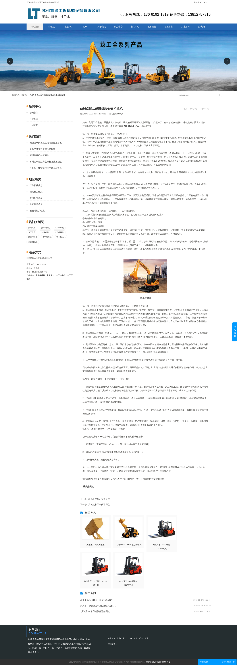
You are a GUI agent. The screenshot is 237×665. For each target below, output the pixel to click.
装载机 (51, 26)
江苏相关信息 (36, 185)
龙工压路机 (47, 237)
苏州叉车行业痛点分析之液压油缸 (46, 161)
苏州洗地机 (61, 237)
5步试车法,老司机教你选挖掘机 (95, 611)
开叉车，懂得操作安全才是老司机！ (47, 168)
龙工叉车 (32, 232)
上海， (131, 638)
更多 (146, 638)
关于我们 (101, 26)
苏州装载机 (46, 95)
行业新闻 (34, 119)
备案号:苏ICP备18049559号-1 (157, 662)
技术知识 (34, 125)
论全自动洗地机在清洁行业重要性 (46, 142)
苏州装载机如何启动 (39, 155)
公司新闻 (34, 112)
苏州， (136, 638)
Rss (206, 2)
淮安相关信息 (36, 204)
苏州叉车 (34, 95)
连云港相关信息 (37, 210)
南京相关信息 (36, 191)
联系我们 (202, 26)
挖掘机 (68, 26)
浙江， (125, 638)
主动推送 (197, 2)
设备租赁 (152, 26)
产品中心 (118, 26)
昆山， (142, 638)
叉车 (85, 26)
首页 (185, 109)
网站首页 (35, 26)
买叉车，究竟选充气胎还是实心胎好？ (98, 605)
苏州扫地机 (32, 242)
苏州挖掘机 (45, 232)
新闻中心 (135, 26)
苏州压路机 (32, 237)
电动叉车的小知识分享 (99, 499)
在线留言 (168, 26)
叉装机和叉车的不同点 (99, 504)
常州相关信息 (36, 198)
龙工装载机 (59, 95)
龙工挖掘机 (59, 232)
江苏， (120, 638)
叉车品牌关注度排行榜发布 (42, 149)
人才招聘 (185, 26)
